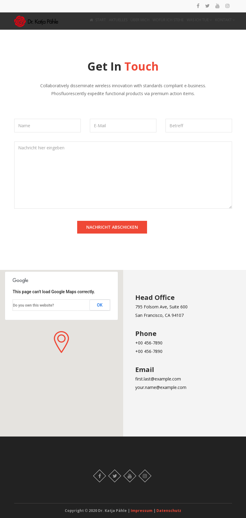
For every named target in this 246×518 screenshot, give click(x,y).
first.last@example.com (158, 379)
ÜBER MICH (139, 19)
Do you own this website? (33, 305)
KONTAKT (225, 19)
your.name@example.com (160, 387)
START (98, 19)
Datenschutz (168, 510)
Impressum (142, 510)
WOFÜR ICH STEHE (168, 19)
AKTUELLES (118, 19)
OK (100, 305)
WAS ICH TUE (199, 19)
